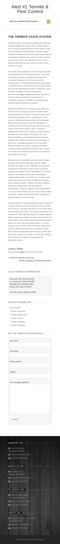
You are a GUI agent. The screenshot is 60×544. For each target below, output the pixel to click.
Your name (30, 343)
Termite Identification (19, 315)
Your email (30, 353)
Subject (30, 374)
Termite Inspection (18, 311)
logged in (23, 252)
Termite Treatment (18, 322)
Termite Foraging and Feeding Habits (35, 260)
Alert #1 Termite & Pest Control (30, 9)
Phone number (30, 363)
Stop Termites (15, 308)
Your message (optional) (30, 390)
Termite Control (17, 318)
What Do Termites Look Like (21, 258)
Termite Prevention (18, 325)
